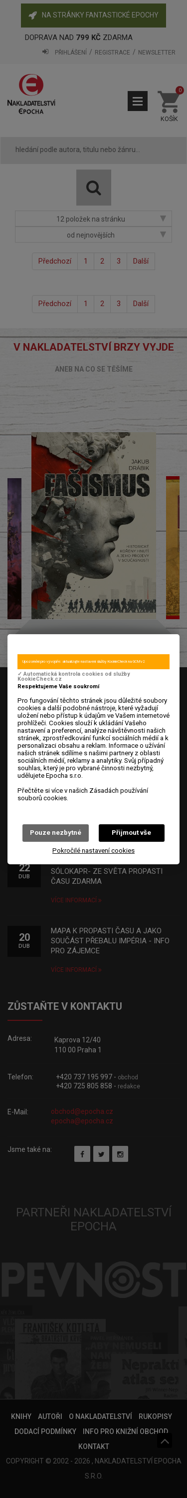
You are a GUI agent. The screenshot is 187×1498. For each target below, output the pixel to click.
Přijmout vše (131, 832)
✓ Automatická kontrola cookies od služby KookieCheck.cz (73, 677)
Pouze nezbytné (55, 832)
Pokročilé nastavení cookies (93, 850)
